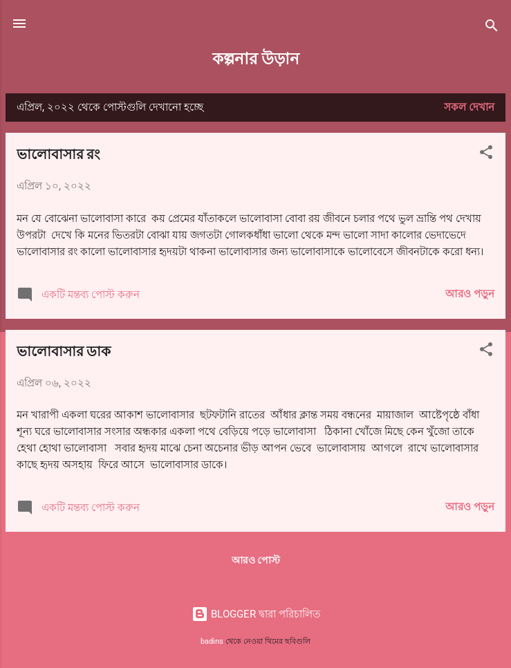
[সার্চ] (491, 28)
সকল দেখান (469, 107)
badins (212, 641)
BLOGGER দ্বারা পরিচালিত (256, 614)
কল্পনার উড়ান (255, 57)
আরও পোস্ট (256, 560)
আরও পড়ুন (469, 294)
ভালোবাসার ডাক (64, 350)
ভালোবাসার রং (58, 153)
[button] (486, 154)
